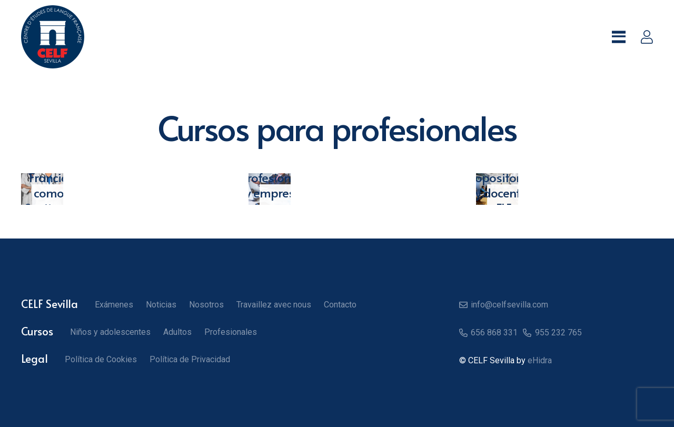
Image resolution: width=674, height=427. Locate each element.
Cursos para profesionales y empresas (276, 177)
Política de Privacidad (190, 359)
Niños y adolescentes (110, 332)
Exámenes (114, 305)
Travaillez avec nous (273, 305)
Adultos (177, 332)
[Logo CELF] (52, 36)
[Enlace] (647, 37)
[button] (618, 37)
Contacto (340, 305)
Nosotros (206, 305)
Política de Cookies (101, 359)
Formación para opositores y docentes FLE (503, 177)
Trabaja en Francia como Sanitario (49, 177)
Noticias (161, 305)
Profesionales (230, 332)
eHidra (540, 360)
